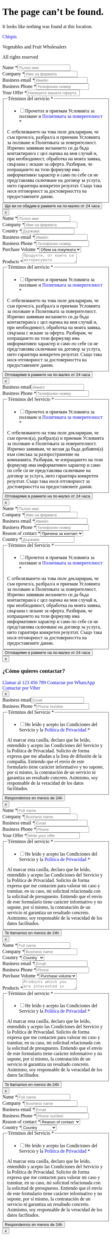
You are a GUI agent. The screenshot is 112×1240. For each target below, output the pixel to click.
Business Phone (19, 86)
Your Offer (14, 92)
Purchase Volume (20, 249)
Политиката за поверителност (72, 116)
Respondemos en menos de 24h (33, 800)
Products (12, 263)
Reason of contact (21, 535)
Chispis (9, 36)
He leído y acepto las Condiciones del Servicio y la (58, 729)
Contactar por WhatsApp (71, 684)
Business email (18, 80)
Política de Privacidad (65, 731)
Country (12, 230)
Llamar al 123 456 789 (24, 684)
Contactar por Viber (21, 689)
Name (9, 67)
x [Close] (6, 212)
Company (13, 73)
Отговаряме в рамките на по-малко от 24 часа (47, 376)
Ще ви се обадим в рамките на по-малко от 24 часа (52, 206)
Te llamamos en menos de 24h (32, 934)
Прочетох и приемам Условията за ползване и (61, 116)
